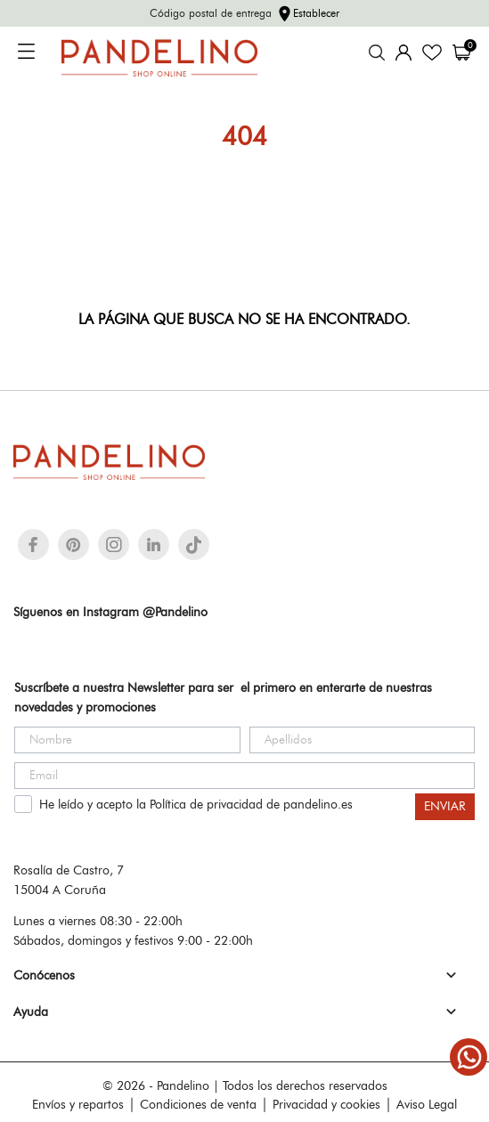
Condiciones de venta (198, 1104)
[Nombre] (127, 740)
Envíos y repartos (78, 1104)
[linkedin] (153, 544)
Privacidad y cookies (326, 1104)
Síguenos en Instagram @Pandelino (110, 612)
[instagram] (114, 544)
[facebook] (33, 544)
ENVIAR (445, 806)
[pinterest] (73, 544)
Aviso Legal (426, 1104)
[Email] (244, 775)
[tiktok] (193, 545)
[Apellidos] (362, 740)
